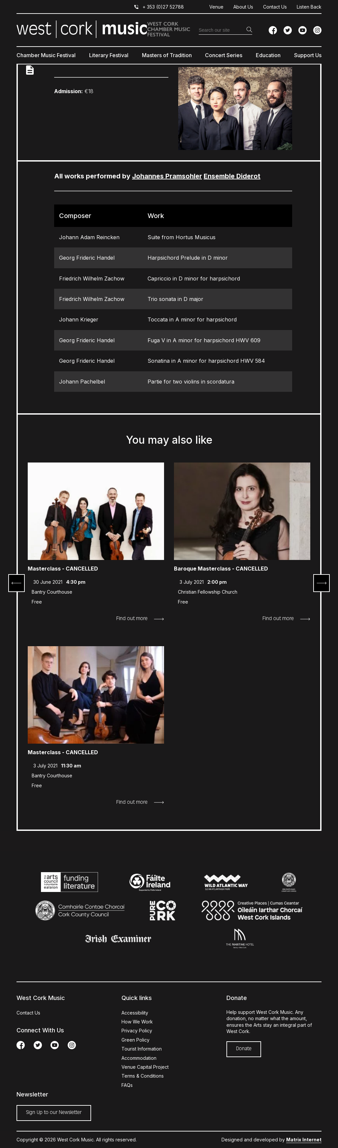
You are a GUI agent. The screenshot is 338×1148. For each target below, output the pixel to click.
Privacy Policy (136, 1030)
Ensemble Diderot (232, 176)
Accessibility (134, 1013)
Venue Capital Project (145, 1067)
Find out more (132, 618)
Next (321, 583)
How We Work (137, 1021)
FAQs (127, 1085)
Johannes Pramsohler (167, 176)
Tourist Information (141, 1049)
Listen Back (309, 7)
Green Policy (135, 1040)
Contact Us (275, 7)
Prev (16, 583)
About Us (243, 7)
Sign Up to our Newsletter (54, 1112)
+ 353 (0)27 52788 (163, 7)
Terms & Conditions (142, 1076)
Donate (244, 1049)
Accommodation (138, 1058)
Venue (216, 7)
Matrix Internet (303, 1139)
